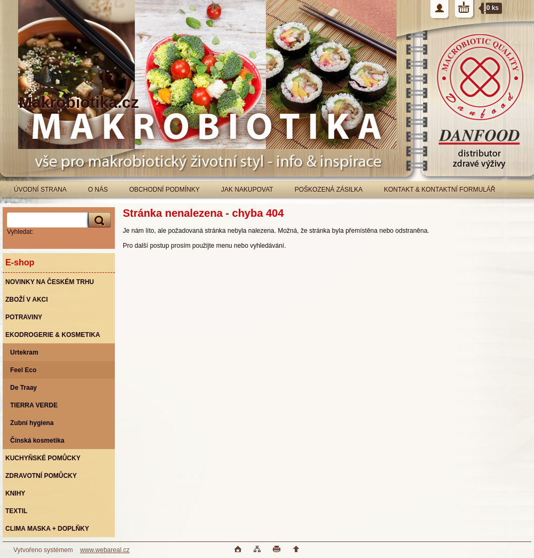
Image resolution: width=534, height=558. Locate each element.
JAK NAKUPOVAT (247, 189)
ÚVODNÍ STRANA (40, 189)
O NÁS (98, 189)
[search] (97, 220)
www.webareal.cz (105, 550)
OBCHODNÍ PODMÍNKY (164, 189)
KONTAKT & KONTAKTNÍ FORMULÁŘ (440, 189)
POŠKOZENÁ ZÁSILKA (329, 189)
